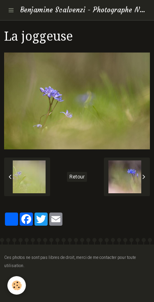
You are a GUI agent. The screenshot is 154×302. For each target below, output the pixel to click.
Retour (77, 177)
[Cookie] (16, 285)
